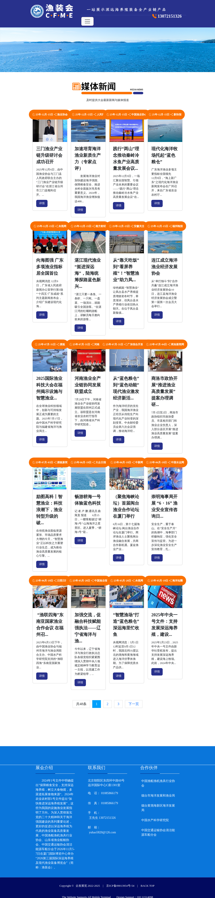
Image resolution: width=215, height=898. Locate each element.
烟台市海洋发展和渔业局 (158, 794)
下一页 (133, 704)
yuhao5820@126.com (102, 830)
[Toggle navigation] (87, 21)
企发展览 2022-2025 (88, 884)
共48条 (81, 704)
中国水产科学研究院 (155, 818)
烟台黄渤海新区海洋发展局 (158, 806)
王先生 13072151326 (102, 816)
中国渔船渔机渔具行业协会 (158, 782)
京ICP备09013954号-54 (120, 884)
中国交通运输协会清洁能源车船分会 (158, 831)
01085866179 (109, 791)
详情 (42, 203)
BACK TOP (147, 884)
